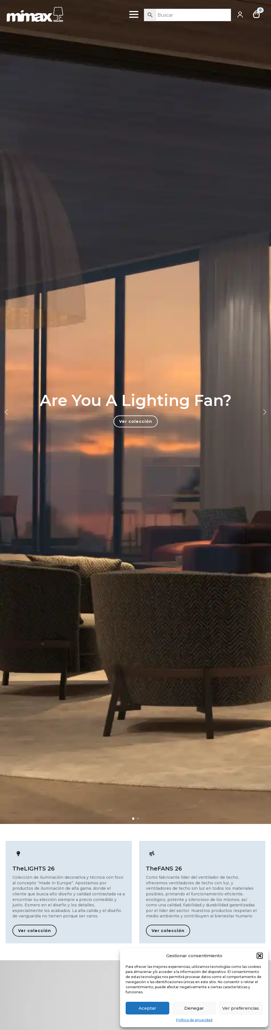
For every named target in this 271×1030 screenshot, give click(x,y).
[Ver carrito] (256, 14)
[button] (260, 956)
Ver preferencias (240, 1008)
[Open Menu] (133, 14)
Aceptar (147, 1008)
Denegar (194, 1008)
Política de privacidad (194, 1020)
